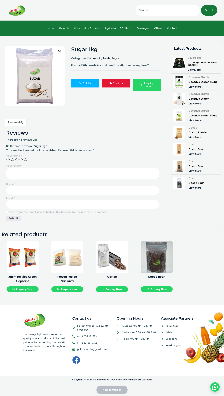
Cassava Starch (199, 77)
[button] (60, 51)
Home (50, 28)
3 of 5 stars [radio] (17, 160)
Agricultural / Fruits (118, 28)
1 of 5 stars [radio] (8, 160)
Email (10, 198)
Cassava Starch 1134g (203, 82)
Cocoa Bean (196, 149)
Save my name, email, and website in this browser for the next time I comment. (58, 212)
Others (158, 28)
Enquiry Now (24, 289)
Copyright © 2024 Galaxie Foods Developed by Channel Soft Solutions (112, 379)
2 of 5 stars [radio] (12, 160)
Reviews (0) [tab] (15, 122)
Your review (14, 166)
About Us (63, 28)
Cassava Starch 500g (203, 115)
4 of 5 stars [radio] (21, 160)
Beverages (143, 28)
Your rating (14, 156)
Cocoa (193, 128)
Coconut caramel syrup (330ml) (203, 63)
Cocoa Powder (198, 132)
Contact (172, 28)
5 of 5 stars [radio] (25, 160)
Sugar (115, 58)
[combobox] (168, 10)
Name (11, 184)
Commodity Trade (86, 28)
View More (194, 70)
